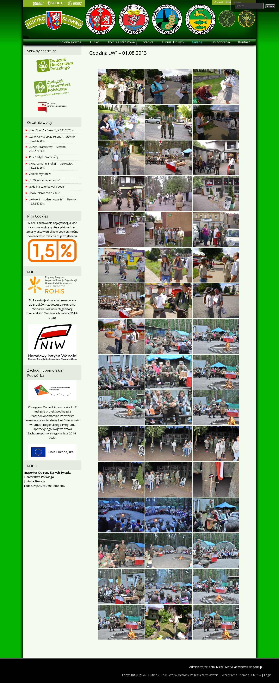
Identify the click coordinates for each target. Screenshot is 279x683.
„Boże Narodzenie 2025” (44, 193)
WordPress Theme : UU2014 (241, 675)
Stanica (148, 42)
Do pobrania (220, 42)
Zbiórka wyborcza (40, 174)
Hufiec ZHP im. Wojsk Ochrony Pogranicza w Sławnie (183, 675)
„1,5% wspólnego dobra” (44, 180)
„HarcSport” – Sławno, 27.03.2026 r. (51, 130)
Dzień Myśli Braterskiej (43, 157)
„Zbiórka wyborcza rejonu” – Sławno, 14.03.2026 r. (52, 138)
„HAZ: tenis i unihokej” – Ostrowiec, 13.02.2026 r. (51, 165)
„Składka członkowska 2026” (47, 186)
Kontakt (244, 42)
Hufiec (94, 42)
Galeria (197, 42)
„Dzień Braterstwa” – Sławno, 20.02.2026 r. (47, 149)
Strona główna (70, 42)
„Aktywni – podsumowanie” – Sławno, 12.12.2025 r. (53, 201)
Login (267, 675)
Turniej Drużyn (173, 42)
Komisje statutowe (121, 42)
